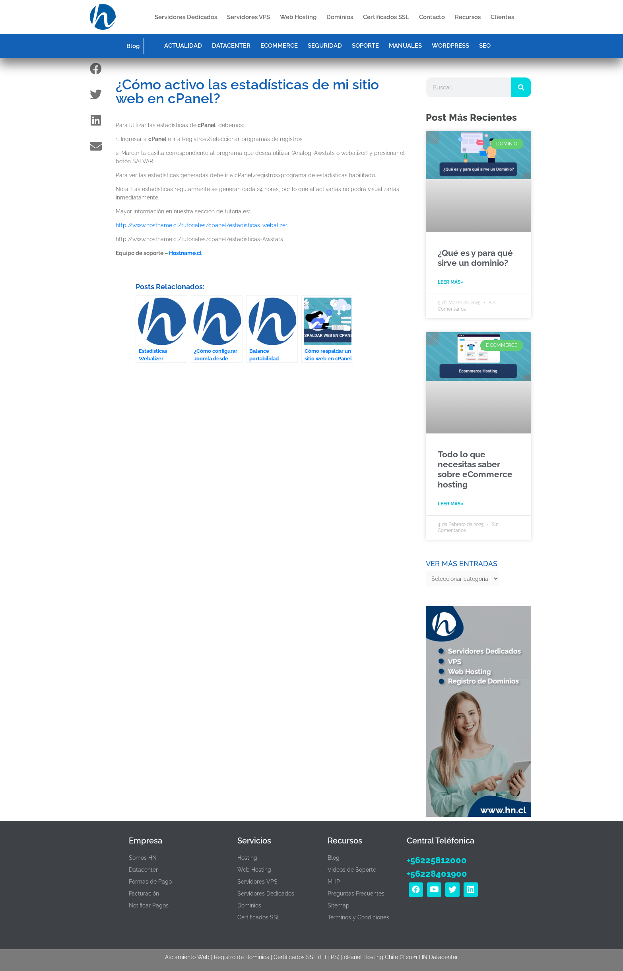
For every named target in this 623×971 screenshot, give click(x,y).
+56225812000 (437, 860)
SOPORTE (365, 45)
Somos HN (143, 858)
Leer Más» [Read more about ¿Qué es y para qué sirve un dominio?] (451, 282)
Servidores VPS (248, 17)
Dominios (339, 17)
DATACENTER (231, 45)
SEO (485, 45)
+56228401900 (437, 873)
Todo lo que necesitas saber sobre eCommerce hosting (475, 469)
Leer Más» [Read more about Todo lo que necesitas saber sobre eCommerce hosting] (451, 504)
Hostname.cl (185, 253)
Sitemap (338, 905)
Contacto (432, 17)
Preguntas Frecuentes (356, 893)
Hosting (247, 858)
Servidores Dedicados (186, 17)
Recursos (468, 17)
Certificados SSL (386, 17)
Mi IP (334, 881)
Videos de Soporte (352, 870)
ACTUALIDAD (183, 45)
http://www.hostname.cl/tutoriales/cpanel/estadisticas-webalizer (201, 225)
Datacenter (143, 870)
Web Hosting (298, 17)
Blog (133, 46)
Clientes (502, 17)
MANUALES (405, 45)
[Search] (521, 87)
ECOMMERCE (279, 45)
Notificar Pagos (149, 905)
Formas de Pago (150, 881)
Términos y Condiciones (358, 917)
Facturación (144, 893)
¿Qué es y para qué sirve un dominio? (475, 258)
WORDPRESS (450, 45)
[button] (96, 68)
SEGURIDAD (325, 45)
